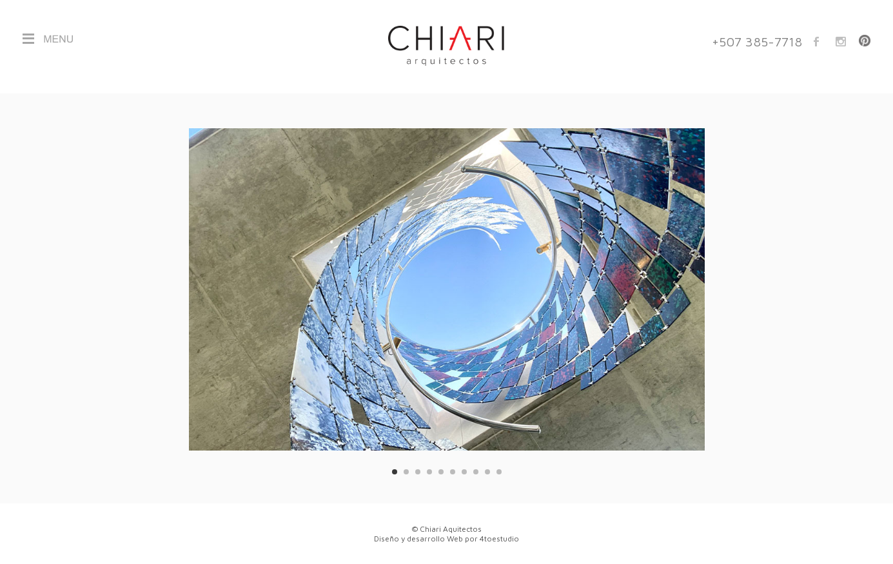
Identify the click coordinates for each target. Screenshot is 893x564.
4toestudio (499, 538)
